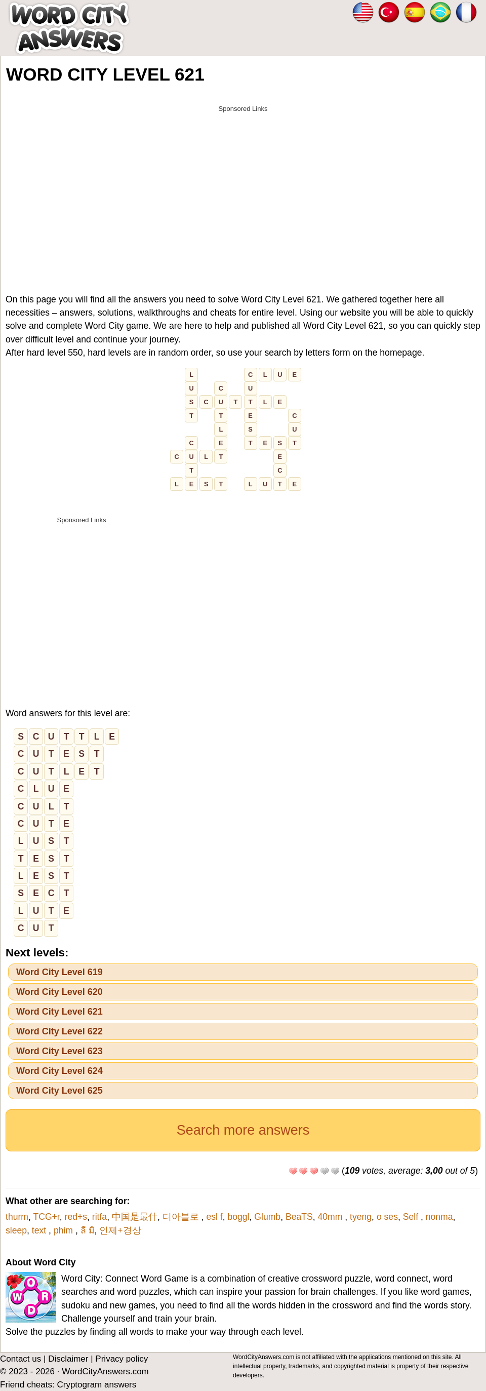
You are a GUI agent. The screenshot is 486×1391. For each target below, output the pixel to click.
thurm (17, 1217)
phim (64, 1230)
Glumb (267, 1217)
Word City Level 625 (59, 1091)
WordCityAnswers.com (105, 1371)
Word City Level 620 (59, 992)
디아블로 (182, 1217)
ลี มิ (87, 1230)
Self (412, 1217)
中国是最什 (134, 1217)
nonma (439, 1217)
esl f (214, 1217)
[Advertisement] (243, 188)
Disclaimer (68, 1359)
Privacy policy (121, 1359)
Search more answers (243, 1130)
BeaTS (299, 1217)
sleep (16, 1230)
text (40, 1230)
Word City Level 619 (59, 972)
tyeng (361, 1217)
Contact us (20, 1359)
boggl (238, 1217)
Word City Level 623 (59, 1051)
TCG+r (46, 1217)
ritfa (99, 1217)
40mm (331, 1217)
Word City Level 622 (59, 1031)
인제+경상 (120, 1230)
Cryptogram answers (96, 1384)
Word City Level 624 (59, 1071)
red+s (76, 1217)
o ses (387, 1217)
